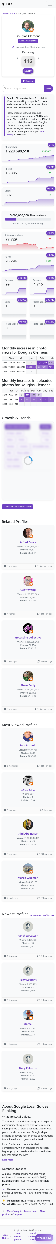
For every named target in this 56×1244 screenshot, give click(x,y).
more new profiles (42, 915)
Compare (17, 1214)
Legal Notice (5, 1236)
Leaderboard (8, 13)
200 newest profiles (18, 1236)
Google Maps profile (28, 41)
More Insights (14, 1211)
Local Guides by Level (33, 1236)
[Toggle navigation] (50, 4)
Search (48, 88)
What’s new (44, 1237)
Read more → (9, 1159)
